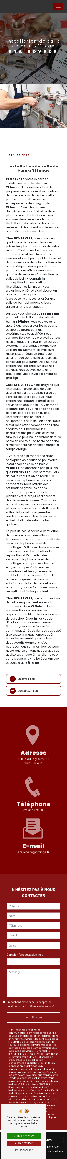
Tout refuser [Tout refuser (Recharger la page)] (24, 1143)
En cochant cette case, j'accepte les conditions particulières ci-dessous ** (30, 1000)
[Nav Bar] (58, 6)
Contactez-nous (24, 691)
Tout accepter (24, 1135)
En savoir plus (22, 679)
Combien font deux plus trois (25, 951)
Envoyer (37, 1013)
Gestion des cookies (48, 1151)
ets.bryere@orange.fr (33, 848)
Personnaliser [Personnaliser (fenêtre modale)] (24, 1150)
